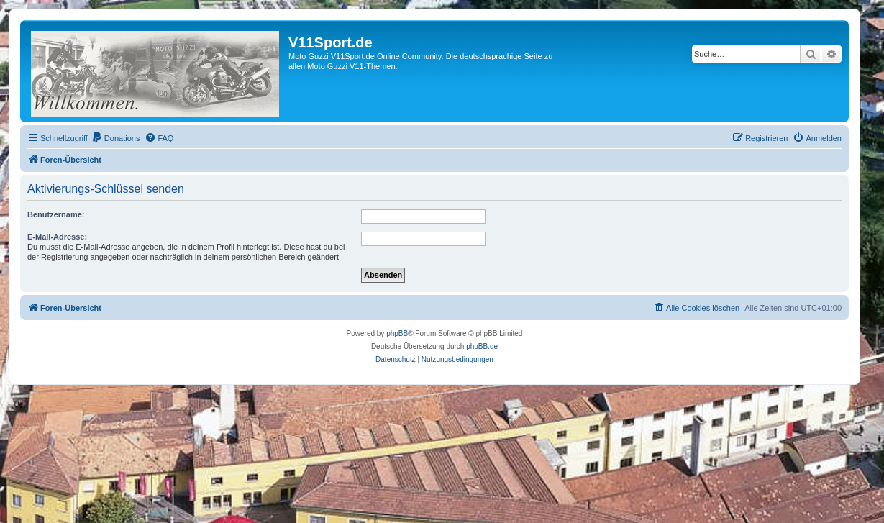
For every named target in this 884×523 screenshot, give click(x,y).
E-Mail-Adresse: (57, 236)
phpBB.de (482, 346)
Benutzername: (55, 214)
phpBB (397, 333)
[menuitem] (115, 138)
